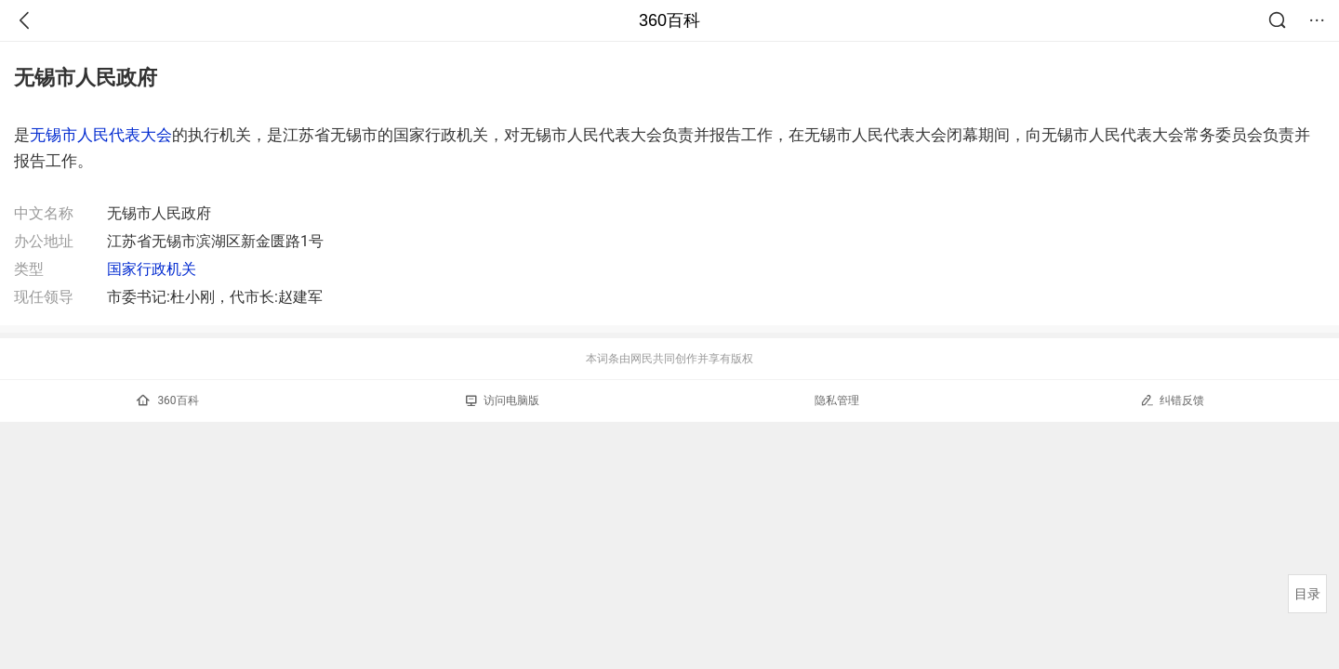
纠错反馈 (1172, 400)
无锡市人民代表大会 (101, 134)
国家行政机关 (151, 269)
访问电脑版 (502, 400)
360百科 (669, 20)
